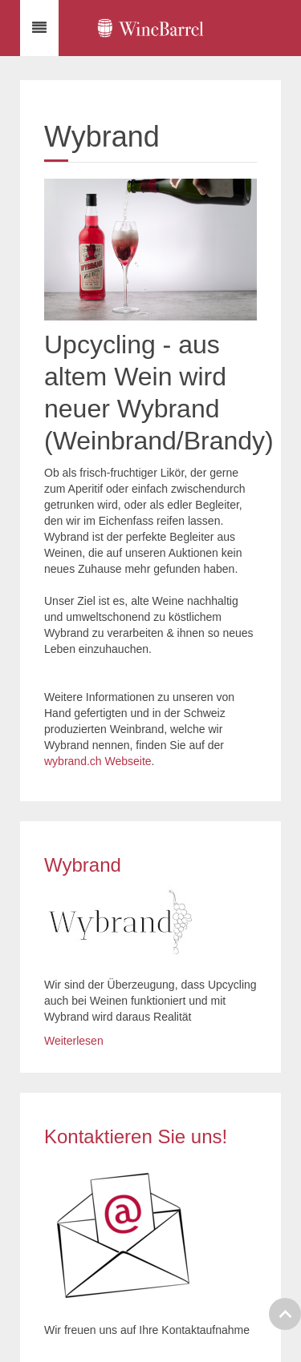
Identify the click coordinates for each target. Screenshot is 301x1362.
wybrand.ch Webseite (98, 761)
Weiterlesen (74, 1040)
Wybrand (82, 865)
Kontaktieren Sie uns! (135, 1136)
